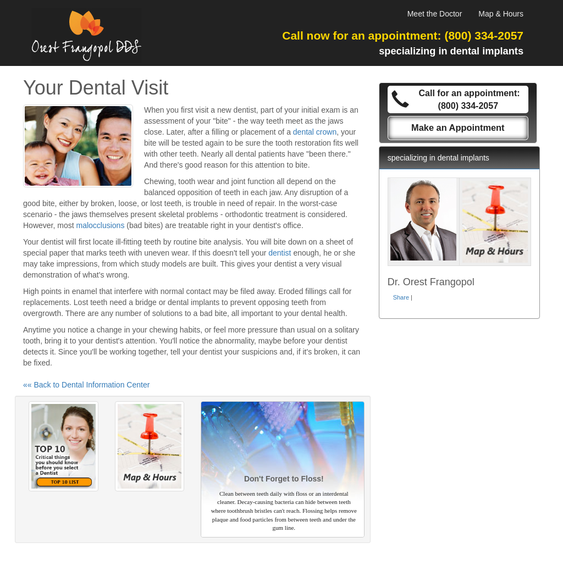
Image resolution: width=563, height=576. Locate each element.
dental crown (314, 132)
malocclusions (100, 225)
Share (401, 297)
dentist (279, 252)
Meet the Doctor (434, 13)
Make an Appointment (458, 127)
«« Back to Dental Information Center (86, 384)
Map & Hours (500, 13)
